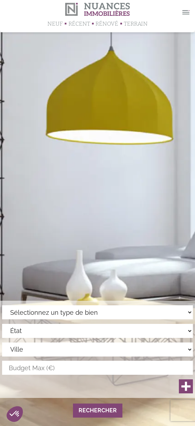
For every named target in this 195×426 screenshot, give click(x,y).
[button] (14, 414)
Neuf (55, 23)
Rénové (106, 23)
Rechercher (98, 410)
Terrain (136, 23)
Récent (79, 23)
